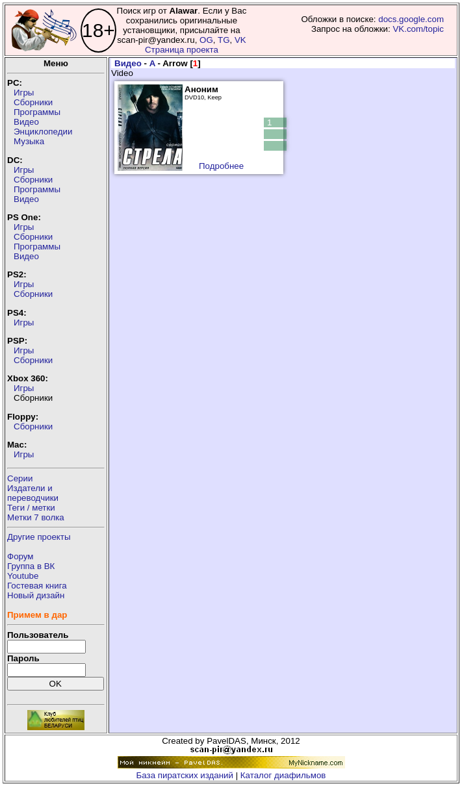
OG (206, 40)
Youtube (22, 576)
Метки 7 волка (35, 517)
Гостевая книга (37, 585)
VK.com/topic (418, 29)
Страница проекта (181, 50)
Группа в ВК (31, 566)
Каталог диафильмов (283, 775)
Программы (37, 112)
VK (240, 40)
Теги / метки (31, 508)
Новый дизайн (35, 595)
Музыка (29, 141)
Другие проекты (39, 537)
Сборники (33, 102)
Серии (19, 478)
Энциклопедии (43, 131)
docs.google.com (411, 19)
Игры (24, 92)
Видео (26, 122)
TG (224, 40)
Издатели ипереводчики (32, 493)
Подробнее (221, 166)
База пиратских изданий (184, 775)
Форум (20, 556)
